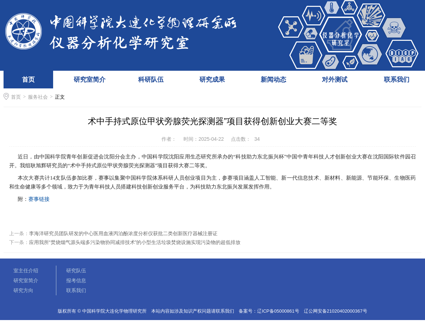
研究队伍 (76, 270)
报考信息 (76, 280)
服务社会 (38, 97)
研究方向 (23, 290)
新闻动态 (273, 79)
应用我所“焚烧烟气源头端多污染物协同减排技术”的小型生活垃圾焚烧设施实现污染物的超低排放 (134, 242)
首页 (28, 79)
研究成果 (212, 79)
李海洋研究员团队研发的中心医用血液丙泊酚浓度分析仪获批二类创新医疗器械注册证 (123, 233)
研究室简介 (90, 79)
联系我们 (396, 79)
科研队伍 (151, 79)
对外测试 (334, 79)
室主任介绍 (25, 270)
